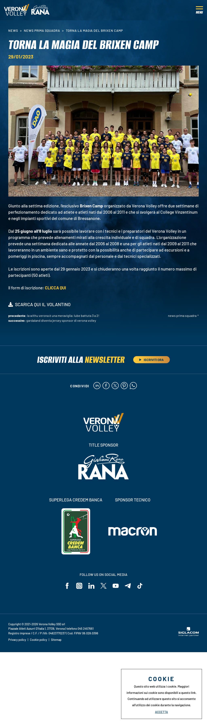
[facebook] (106, 386)
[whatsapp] (133, 386)
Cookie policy (38, 639)
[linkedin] (96, 386)
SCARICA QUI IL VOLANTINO (43, 304)
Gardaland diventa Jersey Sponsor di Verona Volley (61, 320)
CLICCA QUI (55, 287)
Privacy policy (17, 639)
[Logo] (16, 10)
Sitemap (56, 639)
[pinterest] (124, 386)
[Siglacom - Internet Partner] (188, 635)
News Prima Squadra (42, 30)
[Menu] (199, 10)
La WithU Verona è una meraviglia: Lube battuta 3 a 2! (63, 315)
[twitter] (115, 386)
